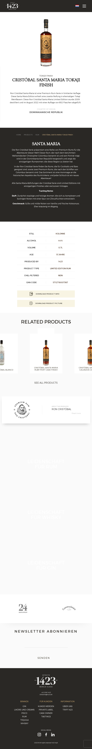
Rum (37, 135)
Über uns (67, 706)
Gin (24, 706)
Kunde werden (46, 706)
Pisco (24, 713)
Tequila (24, 720)
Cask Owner (45, 713)
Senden (46, 657)
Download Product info (46, 294)
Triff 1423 (68, 710)
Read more (76, 413)
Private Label (46, 710)
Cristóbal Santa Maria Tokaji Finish (57, 135)
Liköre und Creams (24, 710)
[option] (46, 353)
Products (28, 135)
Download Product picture (46, 303)
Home (18, 135)
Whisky (24, 723)
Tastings (46, 716)
